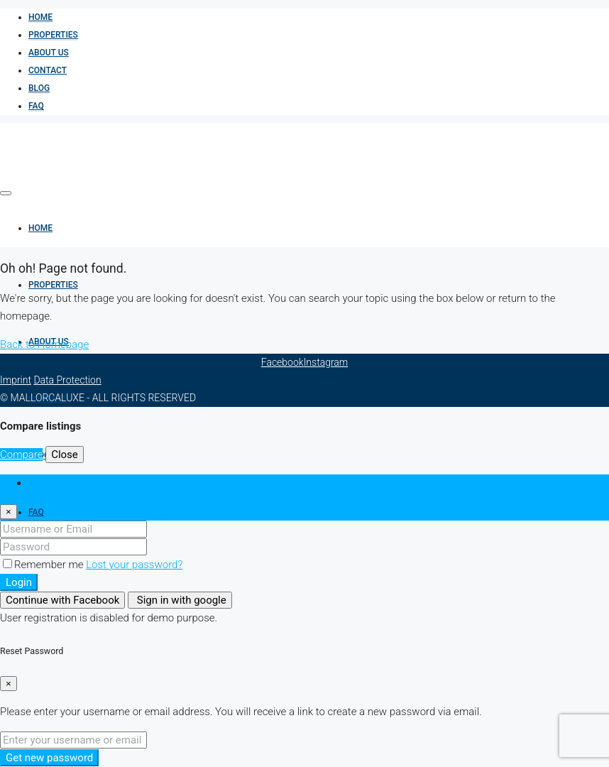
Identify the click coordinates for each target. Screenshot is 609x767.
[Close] (8, 511)
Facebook (282, 362)
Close (64, 454)
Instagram (326, 362)
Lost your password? (134, 564)
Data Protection (67, 380)
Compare (21, 454)
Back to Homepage (44, 344)
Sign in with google (179, 600)
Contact (47, 70)
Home (40, 17)
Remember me (44, 564)
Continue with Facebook (62, 600)
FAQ (36, 106)
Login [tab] (41, 483)
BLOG (39, 88)
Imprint (15, 380)
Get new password (49, 757)
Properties (53, 35)
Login (19, 582)
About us (48, 53)
